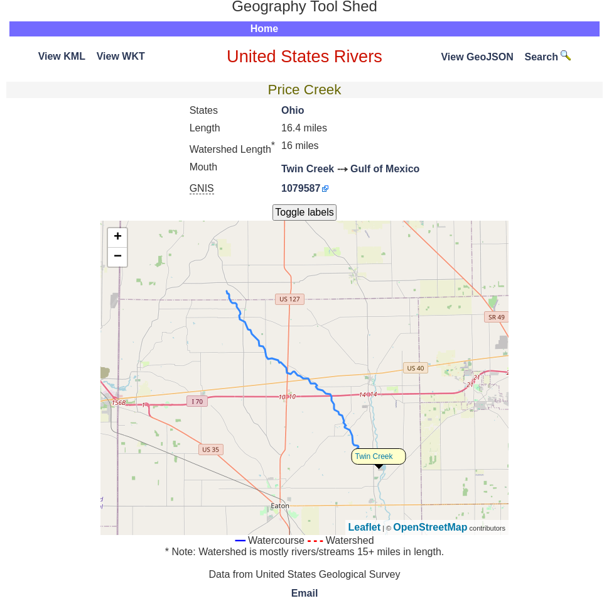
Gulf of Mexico (384, 168)
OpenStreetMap (430, 527)
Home (264, 28)
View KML (61, 56)
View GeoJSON (477, 57)
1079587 (300, 188)
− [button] (118, 257)
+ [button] (118, 237)
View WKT (121, 56)
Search (548, 57)
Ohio (292, 110)
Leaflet (364, 527)
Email (304, 593)
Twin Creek (307, 168)
